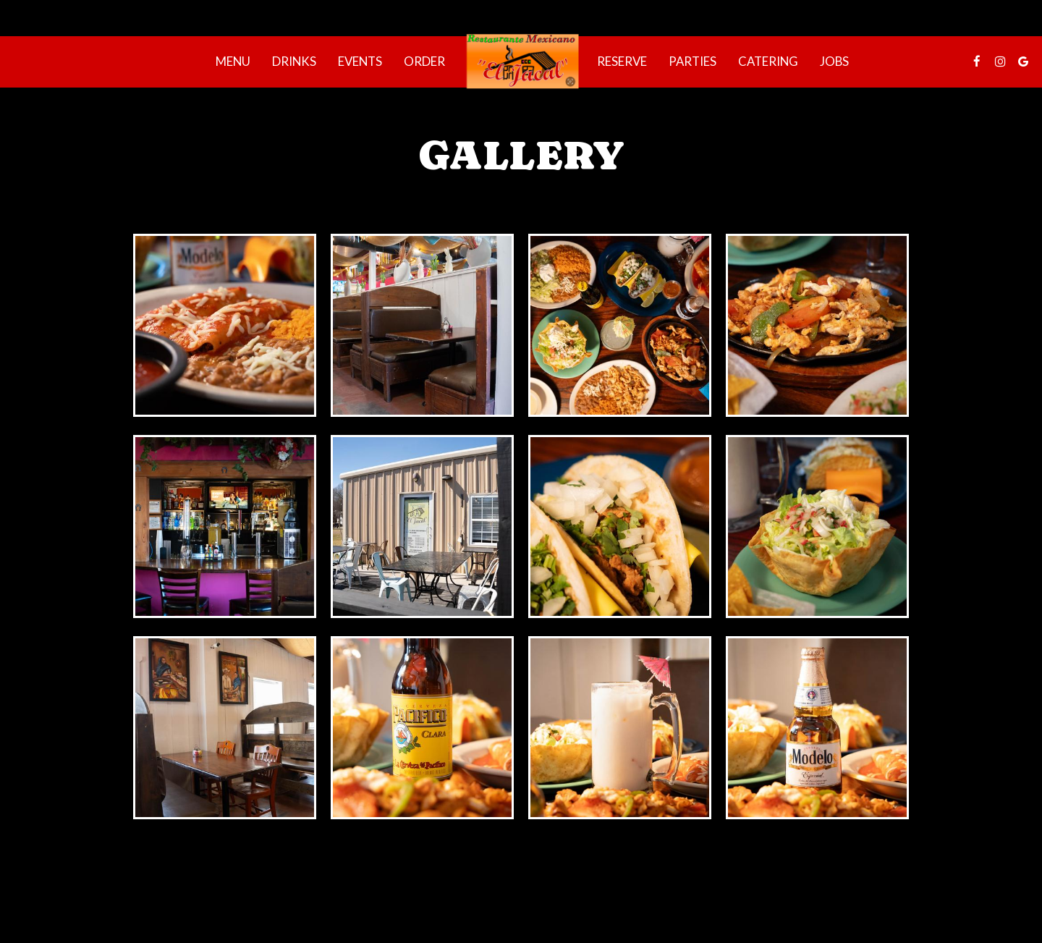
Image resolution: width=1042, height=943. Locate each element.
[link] (521, 61)
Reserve (622, 61)
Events (360, 61)
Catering (768, 61)
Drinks (294, 61)
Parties (692, 61)
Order (424, 61)
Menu (233, 61)
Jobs (834, 61)
